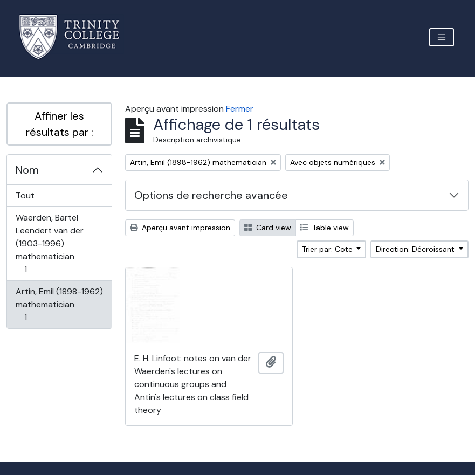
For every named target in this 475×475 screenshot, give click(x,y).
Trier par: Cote (328, 249)
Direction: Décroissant (416, 249)
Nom (27, 170)
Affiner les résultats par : (59, 124)
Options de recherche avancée (211, 195)
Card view (267, 227)
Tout (25, 195)
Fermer (239, 108)
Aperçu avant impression (180, 227)
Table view (324, 227)
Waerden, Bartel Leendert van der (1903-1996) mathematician (49, 243)
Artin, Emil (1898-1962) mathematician (59, 304)
